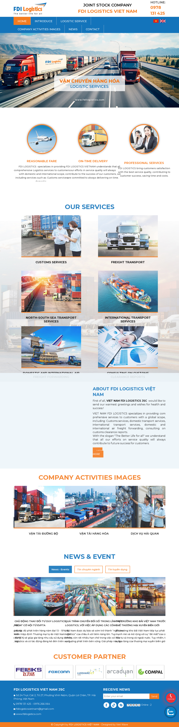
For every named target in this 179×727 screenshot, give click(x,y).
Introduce (43, 21)
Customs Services (51, 400)
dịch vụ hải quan (145, 586)
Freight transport (128, 400)
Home (22, 21)
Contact (93, 29)
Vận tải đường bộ (43, 586)
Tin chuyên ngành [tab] (88, 640)
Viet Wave (122, 724)
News (73, 29)
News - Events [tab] (60, 640)
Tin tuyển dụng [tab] (117, 640)
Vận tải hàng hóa (94, 586)
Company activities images (39, 29)
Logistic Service (74, 21)
